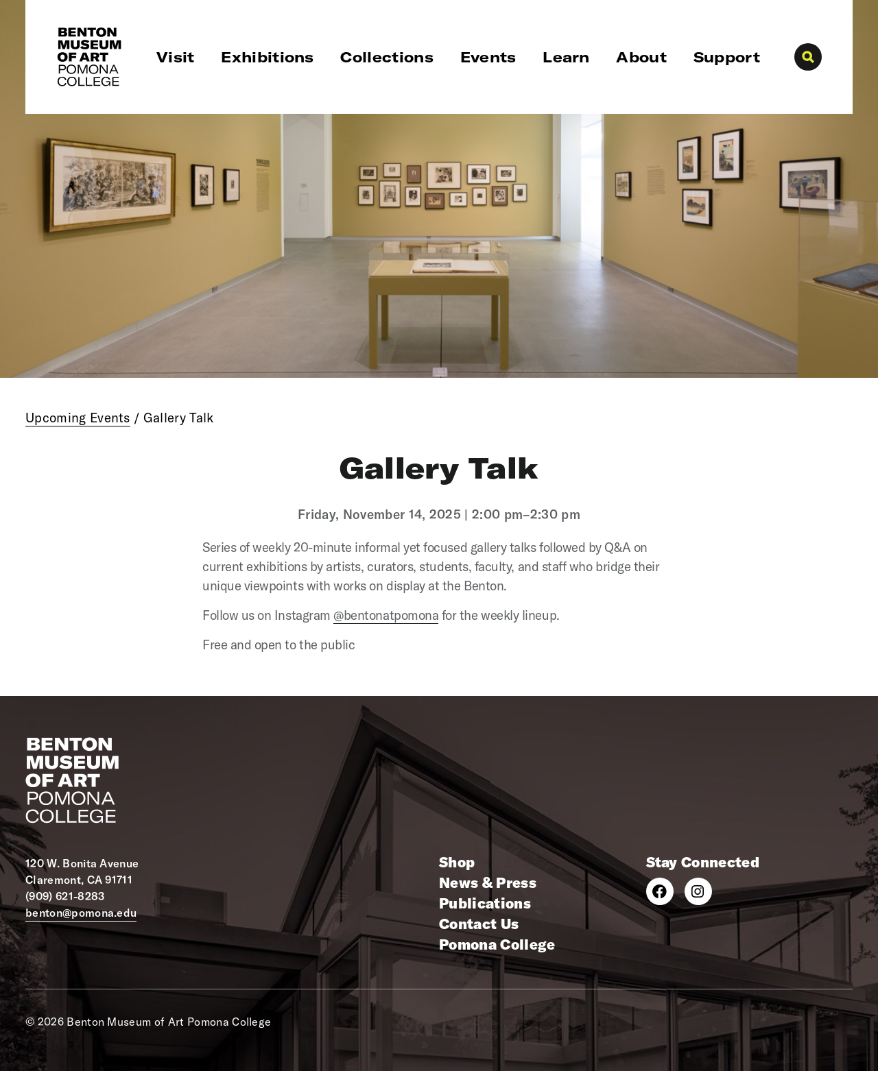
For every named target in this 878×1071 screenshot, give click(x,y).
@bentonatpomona (385, 615)
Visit (175, 57)
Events (488, 57)
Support (726, 57)
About (641, 57)
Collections (387, 57)
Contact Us (479, 923)
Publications (485, 903)
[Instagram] (698, 891)
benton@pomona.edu (81, 912)
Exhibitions (267, 57)
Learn (566, 57)
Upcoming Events (77, 417)
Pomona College (497, 944)
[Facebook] (660, 891)
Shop (457, 862)
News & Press (487, 882)
